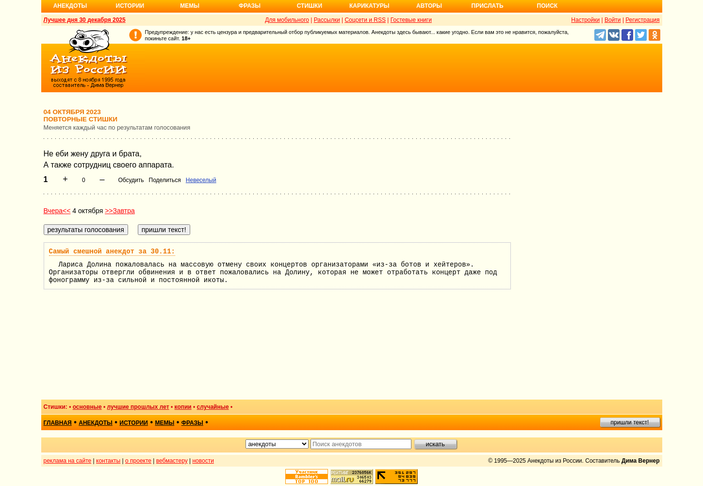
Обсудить (131, 180)
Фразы (250, 5)
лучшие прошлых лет (138, 406)
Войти (613, 20)
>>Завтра (120, 211)
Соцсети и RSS (365, 20)
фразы (192, 422)
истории (133, 422)
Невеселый (201, 180)
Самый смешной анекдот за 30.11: (112, 251)
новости (202, 460)
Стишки (309, 5)
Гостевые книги (411, 20)
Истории (130, 5)
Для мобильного (287, 20)
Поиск (547, 5)
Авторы (429, 5)
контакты (108, 460)
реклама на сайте (68, 460)
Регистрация (642, 20)
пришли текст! (630, 422)
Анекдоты (70, 5)
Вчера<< (57, 211)
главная (58, 422)
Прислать (488, 5)
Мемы (189, 5)
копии (183, 406)
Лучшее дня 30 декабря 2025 (85, 20)
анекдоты (96, 422)
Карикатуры (369, 5)
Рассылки (327, 20)
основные (87, 406)
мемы (164, 422)
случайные (213, 406)
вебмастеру (172, 460)
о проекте (138, 460)
